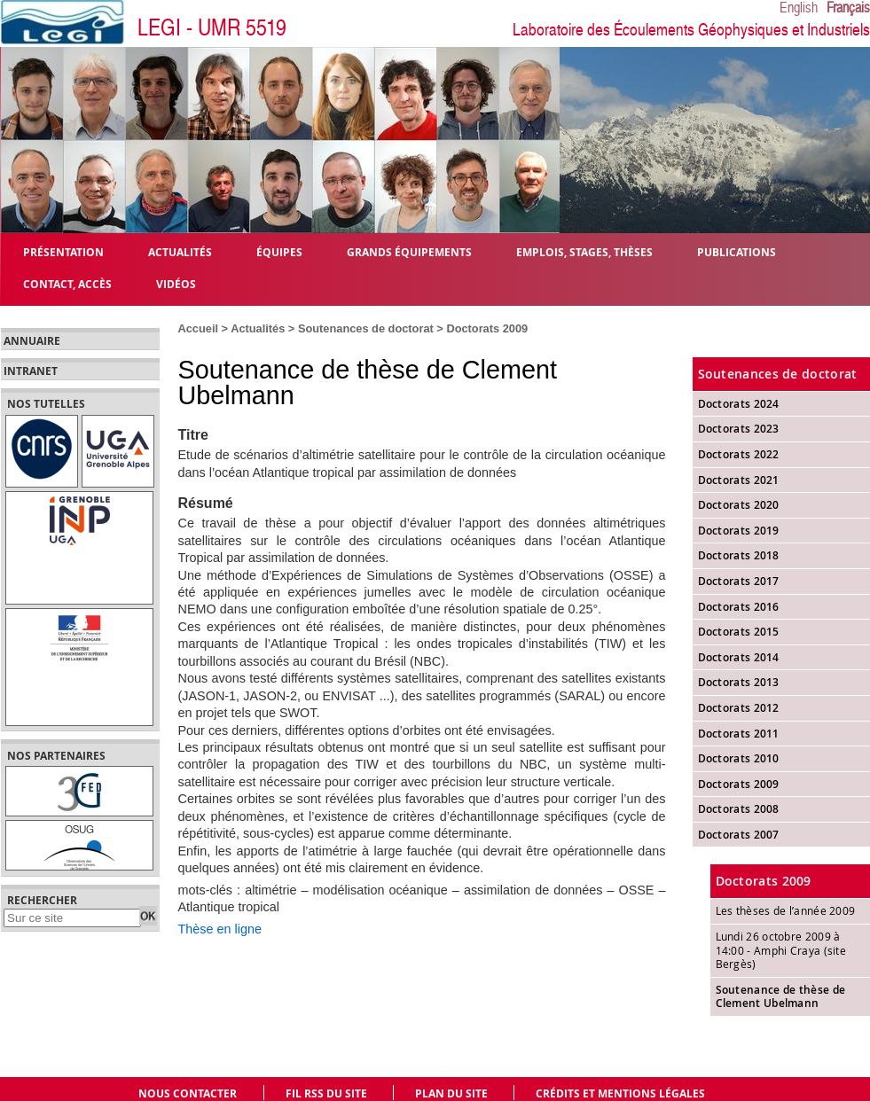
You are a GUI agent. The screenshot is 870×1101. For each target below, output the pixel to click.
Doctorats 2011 (739, 733)
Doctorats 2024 (739, 403)
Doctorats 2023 (739, 428)
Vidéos (176, 283)
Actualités (258, 328)
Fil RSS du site (326, 1093)
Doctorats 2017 (739, 581)
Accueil (198, 328)
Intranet (31, 371)
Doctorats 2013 (739, 682)
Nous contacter (187, 1093)
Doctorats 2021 (739, 480)
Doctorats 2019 (739, 530)
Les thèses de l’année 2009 (786, 910)
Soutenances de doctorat (366, 328)
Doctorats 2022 (739, 454)
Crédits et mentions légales (620, 1093)
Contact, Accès (67, 283)
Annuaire (32, 341)
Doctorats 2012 (739, 707)
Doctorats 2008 (739, 808)
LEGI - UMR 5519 (211, 28)
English (799, 8)
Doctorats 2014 (739, 657)
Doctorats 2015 (739, 631)
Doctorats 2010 (739, 758)
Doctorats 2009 (487, 328)
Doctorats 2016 (739, 606)
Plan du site (451, 1093)
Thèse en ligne (220, 929)
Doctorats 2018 (739, 555)
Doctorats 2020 (739, 504)
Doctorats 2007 (739, 834)
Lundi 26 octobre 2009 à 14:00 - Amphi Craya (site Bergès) (781, 950)
